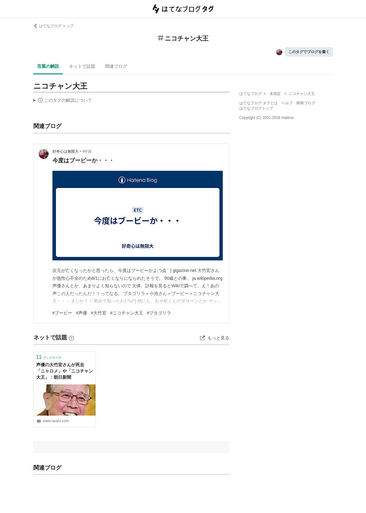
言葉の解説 (48, 66)
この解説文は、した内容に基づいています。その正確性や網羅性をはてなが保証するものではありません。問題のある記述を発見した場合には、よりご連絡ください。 (62, 101)
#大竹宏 (98, 312)
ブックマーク (49, 357)
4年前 (87, 151)
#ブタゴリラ (159, 312)
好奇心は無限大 (65, 151)
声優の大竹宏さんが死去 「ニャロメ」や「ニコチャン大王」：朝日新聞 (64, 370)
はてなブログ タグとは (258, 103)
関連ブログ (116, 66)
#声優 (81, 312)
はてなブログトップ (256, 108)
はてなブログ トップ (53, 26)
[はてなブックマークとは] (71, 337)
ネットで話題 (82, 66)
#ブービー (62, 312)
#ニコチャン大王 (126, 312)
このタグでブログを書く (308, 52)
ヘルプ (287, 103)
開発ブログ (305, 103)
